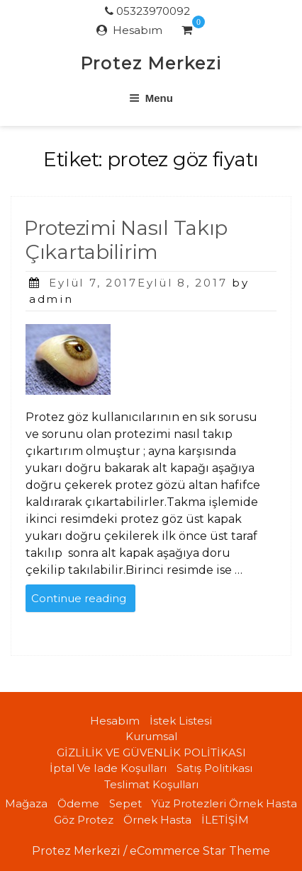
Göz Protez (83, 819)
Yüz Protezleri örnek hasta (224, 803)
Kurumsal (151, 736)
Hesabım (137, 30)
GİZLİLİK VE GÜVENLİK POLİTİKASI (151, 752)
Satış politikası (214, 768)
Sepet (125, 803)
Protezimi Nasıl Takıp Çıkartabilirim (126, 240)
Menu (151, 98)
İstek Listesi (181, 720)
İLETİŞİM (225, 819)
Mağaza (26, 803)
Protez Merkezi (151, 63)
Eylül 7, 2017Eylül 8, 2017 (138, 282)
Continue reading (83, 600)
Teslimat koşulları (151, 784)
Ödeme (78, 803)
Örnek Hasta (157, 819)
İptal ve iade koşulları (108, 768)
